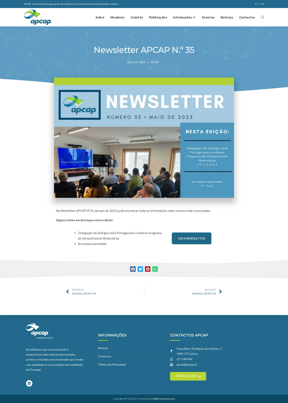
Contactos (104, 356)
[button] (133, 269)
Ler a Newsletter (191, 238)
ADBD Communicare (164, 398)
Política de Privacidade (112, 364)
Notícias (103, 348)
